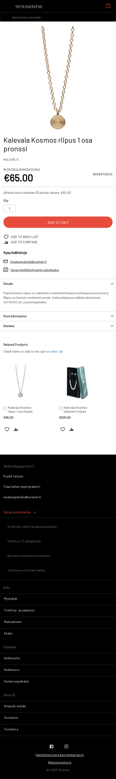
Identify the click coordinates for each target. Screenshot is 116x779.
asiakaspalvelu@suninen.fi (22, 497)
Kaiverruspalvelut (16, 681)
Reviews (9, 326)
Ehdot (8, 633)
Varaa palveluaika (17, 512)
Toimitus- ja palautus (19, 610)
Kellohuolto (12, 658)
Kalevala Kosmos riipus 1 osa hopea (20, 409)
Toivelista (11, 729)
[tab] (58, 284)
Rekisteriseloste (59, 762)
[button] (7, 429)
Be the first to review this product (21, 168)
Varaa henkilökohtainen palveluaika (34, 270)
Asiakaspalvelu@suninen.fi (28, 262)
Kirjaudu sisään (15, 706)
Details (8, 284)
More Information (15, 316)
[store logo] (29, 7)
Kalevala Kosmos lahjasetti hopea (75, 409)
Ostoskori (11, 717)
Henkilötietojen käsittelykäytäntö (60, 755)
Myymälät (10, 598)
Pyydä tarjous (13, 476)
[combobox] (58, 16)
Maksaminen (13, 622)
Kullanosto (12, 670)
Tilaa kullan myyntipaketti (21, 486)
